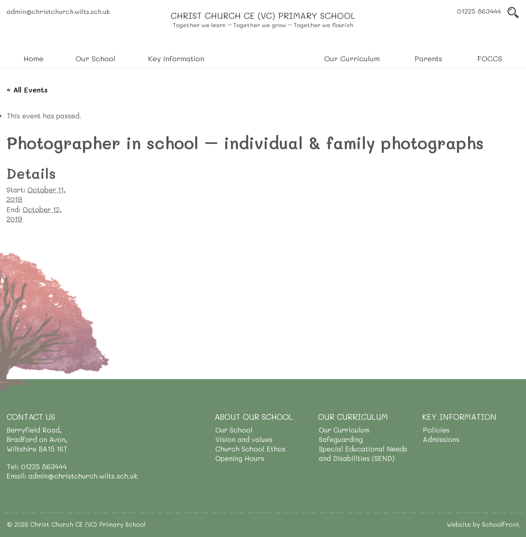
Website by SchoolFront (483, 524)
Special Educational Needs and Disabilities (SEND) (363, 453)
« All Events (27, 89)
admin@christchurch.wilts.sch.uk (58, 11)
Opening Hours (239, 458)
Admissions (441, 439)
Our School (234, 429)
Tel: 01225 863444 (37, 466)
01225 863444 (479, 11)
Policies (436, 429)
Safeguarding (341, 439)
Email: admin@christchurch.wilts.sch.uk (72, 475)
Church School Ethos (250, 448)
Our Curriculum (344, 429)
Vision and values (243, 439)
